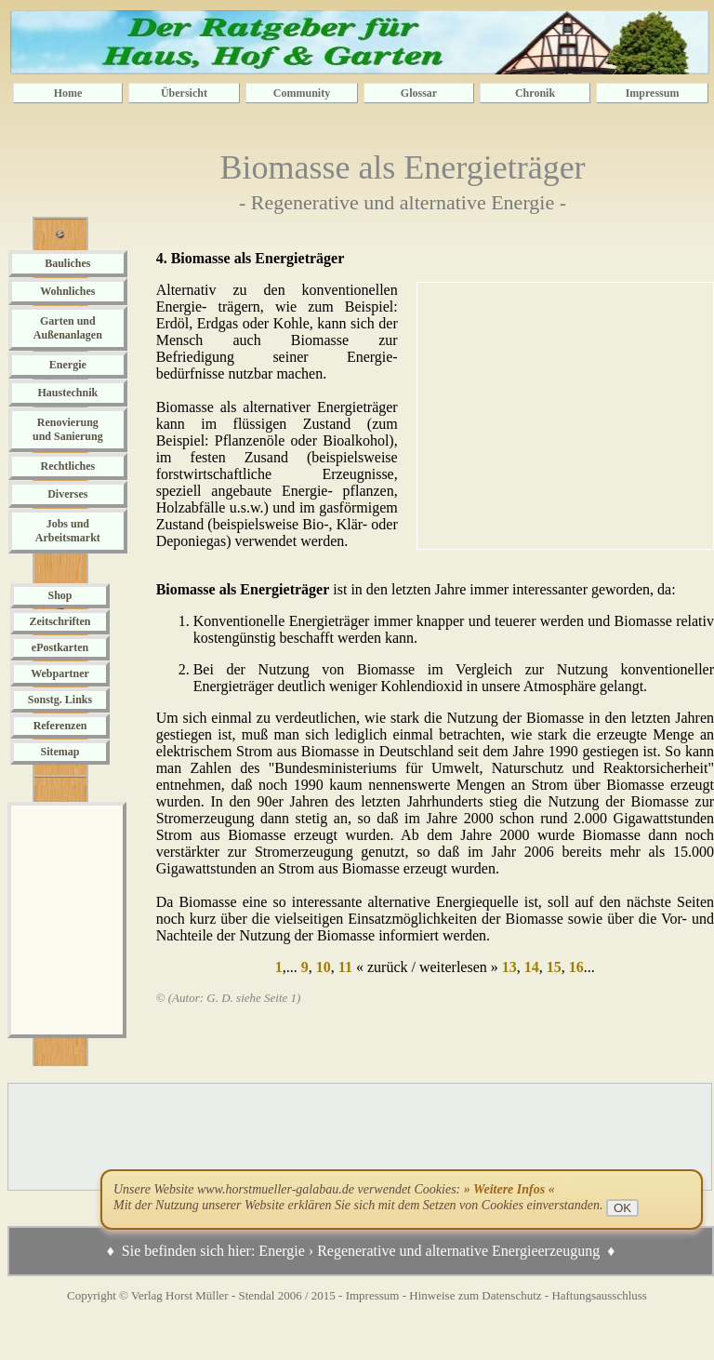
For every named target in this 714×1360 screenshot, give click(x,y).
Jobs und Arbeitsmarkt (67, 530)
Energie (67, 364)
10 (321, 967)
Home (68, 93)
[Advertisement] (67, 920)
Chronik (535, 93)
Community (301, 93)
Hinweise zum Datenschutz (475, 1295)
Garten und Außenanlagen (67, 327)
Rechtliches (68, 466)
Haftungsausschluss (599, 1295)
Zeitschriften (60, 621)
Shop (59, 595)
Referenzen (60, 725)
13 (507, 967)
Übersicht (184, 93)
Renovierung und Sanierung (68, 429)
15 (552, 967)
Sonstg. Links (60, 699)
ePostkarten (60, 647)
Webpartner (60, 673)
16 (574, 967)
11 (343, 967)
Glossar (419, 93)
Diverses (67, 493)
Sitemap (60, 751)
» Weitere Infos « (509, 1189)
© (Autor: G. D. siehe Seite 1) (228, 998)
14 (530, 967)
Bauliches (67, 263)
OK (622, 1208)
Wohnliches (67, 291)
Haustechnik (67, 392)
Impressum (653, 93)
